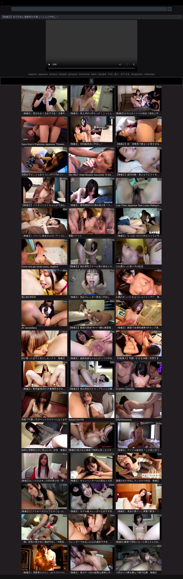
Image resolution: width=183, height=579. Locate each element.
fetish (94, 74)
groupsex (73, 74)
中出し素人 (113, 74)
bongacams (137, 74)
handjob (102, 74)
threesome (84, 74)
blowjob (63, 74)
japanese (43, 74)
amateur (53, 74)
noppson (32, 74)
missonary (149, 74)
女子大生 (125, 74)
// (91, 81)
